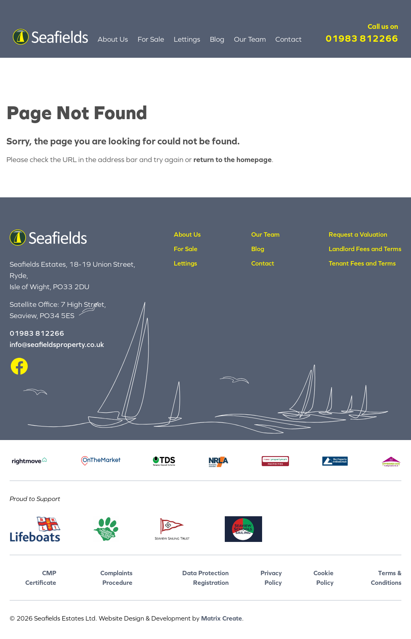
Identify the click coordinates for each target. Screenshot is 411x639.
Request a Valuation (358, 234)
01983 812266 (362, 38)
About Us (113, 39)
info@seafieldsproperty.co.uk (57, 344)
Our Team (250, 39)
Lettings (187, 39)
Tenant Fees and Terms (362, 263)
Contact (288, 39)
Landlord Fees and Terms (365, 248)
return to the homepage (232, 159)
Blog (217, 39)
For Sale (151, 39)
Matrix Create (221, 618)
